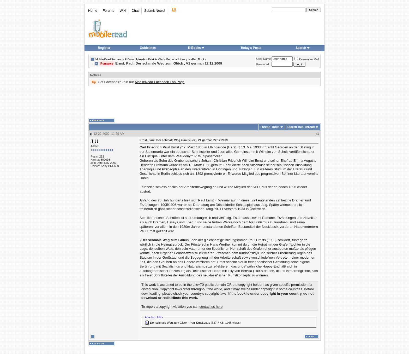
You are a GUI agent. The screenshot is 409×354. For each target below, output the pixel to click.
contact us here (211, 307)
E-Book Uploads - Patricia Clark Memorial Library (156, 59)
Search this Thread (301, 127)
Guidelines (148, 48)
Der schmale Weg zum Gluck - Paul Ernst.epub (180, 322)
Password (262, 64)
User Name (263, 58)
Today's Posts (250, 48)
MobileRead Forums (108, 59)
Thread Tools (269, 127)
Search (303, 48)
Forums (108, 11)
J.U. (95, 141)
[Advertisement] (204, 102)
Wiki (123, 11)
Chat (135, 11)
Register (104, 48)
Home (92, 11)
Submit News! (154, 11)
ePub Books (198, 59)
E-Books (196, 48)
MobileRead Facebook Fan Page (159, 82)
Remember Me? (306, 59)
